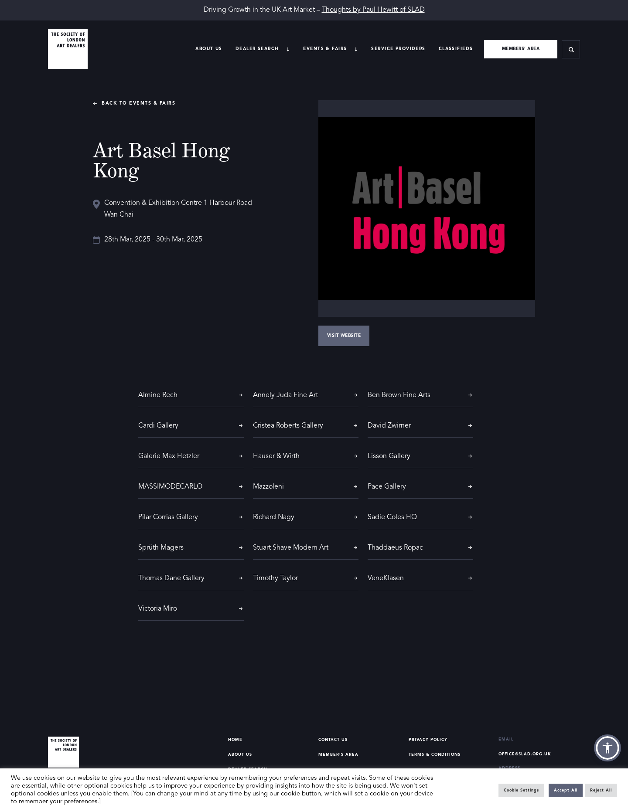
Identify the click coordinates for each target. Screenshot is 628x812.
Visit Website (344, 335)
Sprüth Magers (161, 547)
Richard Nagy (273, 517)
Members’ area (521, 49)
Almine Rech (157, 395)
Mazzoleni (268, 486)
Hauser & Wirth (276, 456)
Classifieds (456, 49)
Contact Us (333, 740)
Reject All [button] (601, 790)
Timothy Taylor (275, 578)
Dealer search (257, 49)
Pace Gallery (387, 486)
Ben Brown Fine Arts (399, 395)
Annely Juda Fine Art (285, 395)
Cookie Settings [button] (521, 790)
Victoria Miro (157, 608)
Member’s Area (338, 755)
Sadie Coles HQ (392, 517)
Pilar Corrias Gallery (168, 517)
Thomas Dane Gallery (171, 578)
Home (235, 740)
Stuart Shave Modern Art (290, 547)
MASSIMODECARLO (170, 486)
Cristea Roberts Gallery (288, 425)
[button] (607, 748)
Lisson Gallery (389, 456)
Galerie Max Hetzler (168, 456)
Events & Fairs (325, 49)
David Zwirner (389, 425)
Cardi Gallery (158, 425)
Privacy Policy (428, 740)
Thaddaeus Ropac (395, 547)
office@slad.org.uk (524, 754)
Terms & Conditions (435, 755)
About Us (208, 49)
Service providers (398, 49)
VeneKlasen (386, 578)
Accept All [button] (565, 790)
